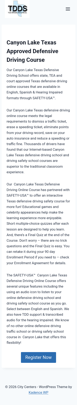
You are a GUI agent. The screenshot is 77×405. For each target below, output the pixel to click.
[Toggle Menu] (68, 9)
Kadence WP (38, 392)
